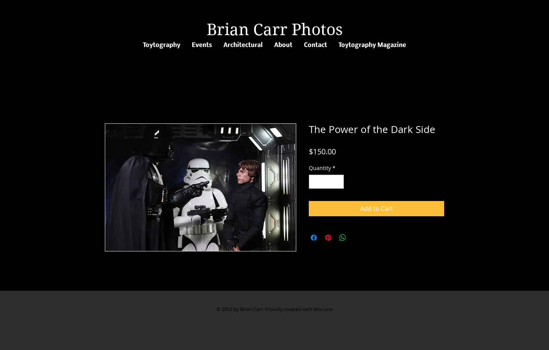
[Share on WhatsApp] (342, 237)
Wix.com (323, 309)
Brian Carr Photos (275, 29)
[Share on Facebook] (313, 237)
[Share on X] (357, 237)
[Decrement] (314, 181)
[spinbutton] (326, 181)
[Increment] (338, 181)
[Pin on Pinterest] (328, 237)
